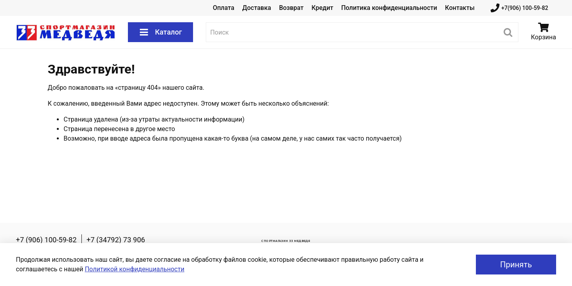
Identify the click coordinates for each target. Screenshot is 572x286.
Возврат (291, 8)
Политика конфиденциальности (389, 8)
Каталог (160, 32)
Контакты (459, 8)
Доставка (256, 8)
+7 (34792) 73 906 (116, 240)
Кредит (322, 8)
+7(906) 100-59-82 (519, 8)
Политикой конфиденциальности (134, 269)
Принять (516, 264)
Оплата (223, 8)
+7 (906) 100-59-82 (46, 240)
